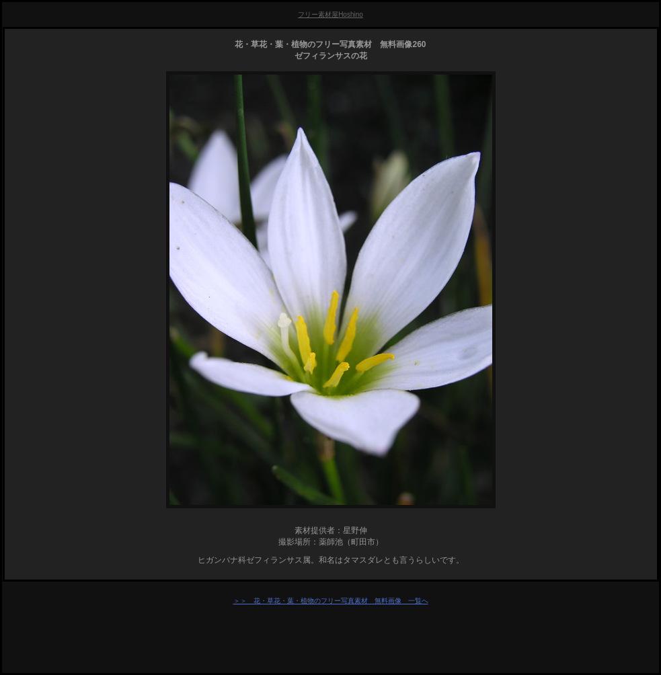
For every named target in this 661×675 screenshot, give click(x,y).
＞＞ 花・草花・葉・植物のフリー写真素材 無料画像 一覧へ (330, 600)
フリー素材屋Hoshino (330, 14)
